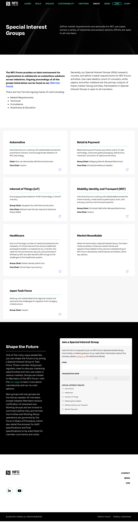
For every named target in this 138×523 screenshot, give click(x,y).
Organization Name (70, 374)
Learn (27, 4)
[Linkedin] (9, 492)
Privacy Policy (104, 518)
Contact (125, 474)
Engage (50, 4)
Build (38, 4)
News (107, 4)
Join (117, 4)
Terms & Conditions (122, 518)
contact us (81, 357)
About (96, 4)
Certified (84, 4)
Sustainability (66, 4)
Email (64, 363)
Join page (15, 383)
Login (127, 4)
